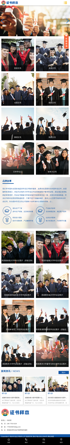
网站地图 (51, 436)
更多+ (64, 372)
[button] (31, 33)
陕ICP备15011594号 (40, 436)
